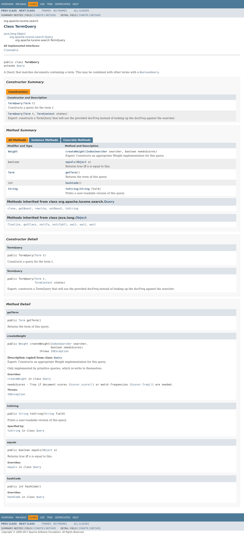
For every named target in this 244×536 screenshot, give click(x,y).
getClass (29, 224)
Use (42, 4)
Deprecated (62, 4)
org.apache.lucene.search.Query (31, 36)
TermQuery (15, 103)
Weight (13, 151)
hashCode (72, 182)
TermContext (46, 113)
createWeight (75, 151)
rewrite (40, 208)
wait (73, 224)
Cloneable (11, 50)
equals (70, 161)
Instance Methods (44, 140)
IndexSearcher (96, 151)
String (13, 188)
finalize (13, 224)
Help (76, 4)
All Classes (81, 10)
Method (51, 15)
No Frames (60, 10)
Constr (38, 15)
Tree (50, 4)
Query (21, 65)
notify (44, 224)
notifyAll (59, 224)
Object (82, 161)
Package (21, 4)
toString (72, 188)
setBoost (55, 208)
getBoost (25, 208)
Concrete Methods (77, 140)
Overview (7, 4)
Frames (46, 10)
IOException (60, 351)
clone (11, 208)
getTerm (71, 172)
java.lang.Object (15, 33)
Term (27, 103)
